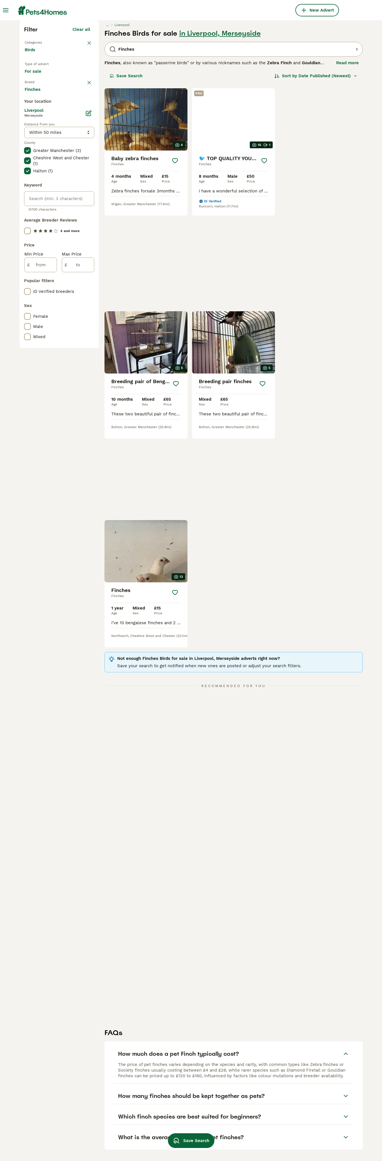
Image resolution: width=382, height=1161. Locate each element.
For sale (37, 180)
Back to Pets (39, 140)
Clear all (81, 127)
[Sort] (316, 174)
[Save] (175, 259)
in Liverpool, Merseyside (220, 132)
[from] (40, 504)
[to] (78, 504)
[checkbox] (27, 225)
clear (85, 195)
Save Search (126, 174)
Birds (31, 153)
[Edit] (88, 353)
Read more (347, 161)
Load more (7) (75, 328)
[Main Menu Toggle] (5, 10)
